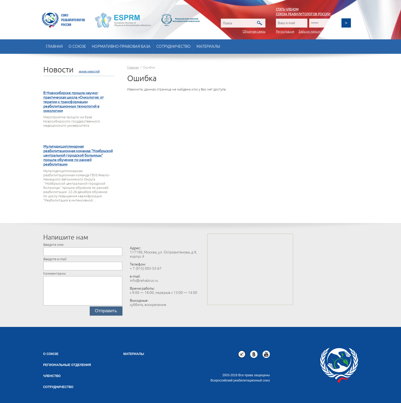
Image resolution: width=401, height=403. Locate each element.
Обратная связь (254, 32)
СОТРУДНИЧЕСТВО (58, 387)
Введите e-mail (54, 259)
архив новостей (89, 71)
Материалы (208, 46)
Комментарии (54, 274)
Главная (54, 46)
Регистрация (285, 32)
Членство (52, 376)
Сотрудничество (173, 46)
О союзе (77, 46)
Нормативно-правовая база (121, 46)
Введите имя (53, 245)
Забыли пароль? (310, 32)
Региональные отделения (67, 365)
